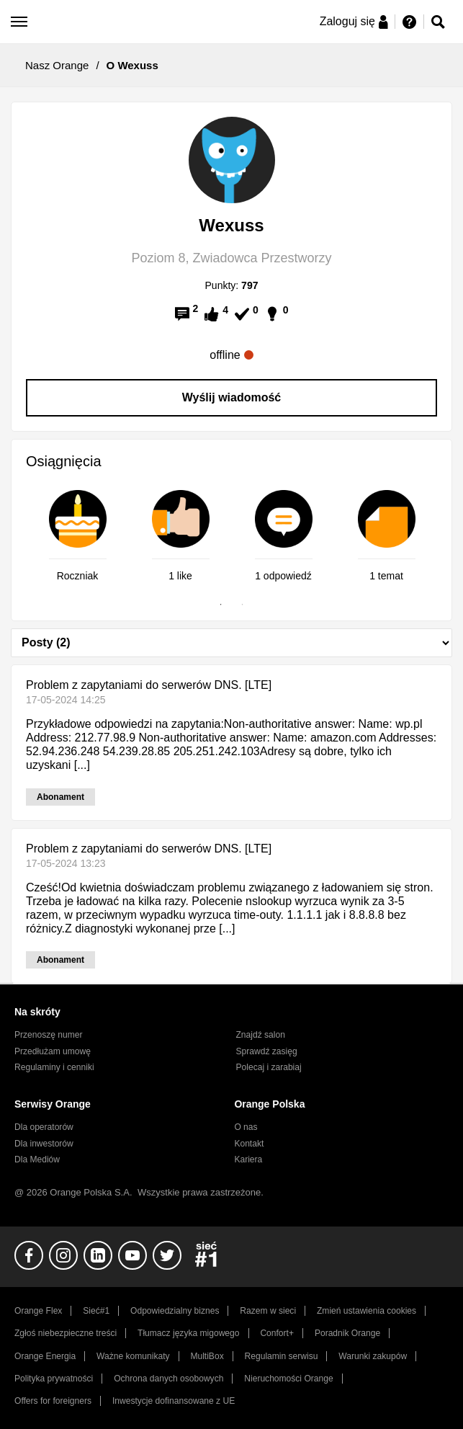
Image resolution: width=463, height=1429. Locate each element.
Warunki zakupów (372, 1356)
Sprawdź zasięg (266, 1051)
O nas (245, 1127)
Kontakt (249, 1144)
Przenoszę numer (48, 1035)
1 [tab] (221, 604)
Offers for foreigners (52, 1401)
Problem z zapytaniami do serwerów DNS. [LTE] (148, 685)
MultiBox (206, 1356)
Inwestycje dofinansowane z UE (173, 1401)
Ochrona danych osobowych (168, 1379)
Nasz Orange (57, 65)
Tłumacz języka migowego (188, 1333)
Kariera (248, 1159)
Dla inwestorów (43, 1144)
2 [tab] (242, 604)
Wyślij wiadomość (232, 397)
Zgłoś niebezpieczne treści (65, 1333)
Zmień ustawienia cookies (366, 1311)
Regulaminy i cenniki (54, 1067)
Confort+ (277, 1333)
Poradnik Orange (347, 1333)
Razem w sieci (268, 1311)
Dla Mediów (37, 1159)
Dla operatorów (43, 1127)
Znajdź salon (260, 1035)
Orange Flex (38, 1311)
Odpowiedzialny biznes (174, 1311)
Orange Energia (45, 1356)
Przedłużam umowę (52, 1051)
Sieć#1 (96, 1311)
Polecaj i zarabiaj (269, 1067)
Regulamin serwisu (281, 1356)
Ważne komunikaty (132, 1356)
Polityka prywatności (53, 1379)
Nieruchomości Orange (288, 1379)
